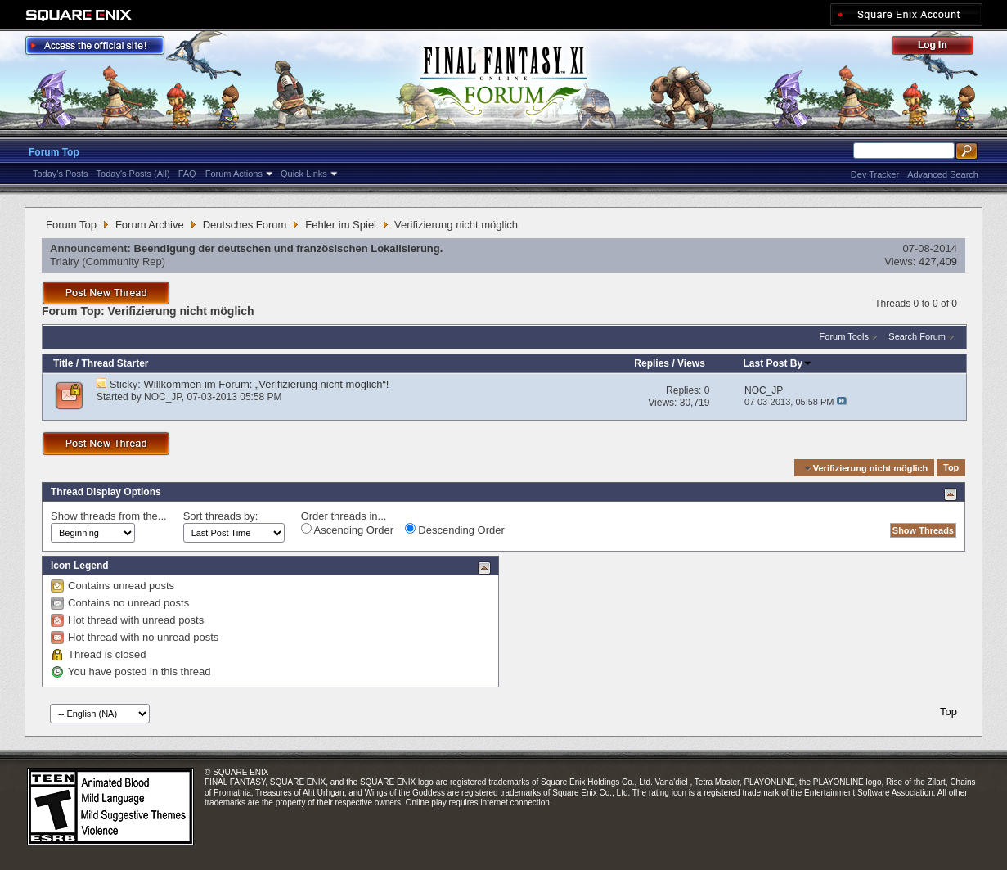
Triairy (64, 261)
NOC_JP (163, 397)
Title (63, 363)
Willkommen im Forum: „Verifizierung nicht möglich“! (266, 384)
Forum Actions (234, 173)
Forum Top (54, 152)
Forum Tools (844, 336)
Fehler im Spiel (340, 225)
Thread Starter (114, 363)
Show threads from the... (109, 516)
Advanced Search (942, 174)
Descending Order (455, 529)
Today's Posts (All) (133, 173)
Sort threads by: (220, 516)
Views (691, 363)
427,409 (938, 261)
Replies (651, 363)
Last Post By (777, 363)
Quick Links (304, 173)
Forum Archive (149, 225)
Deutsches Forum (245, 225)
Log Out (941, 48)
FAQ (187, 173)
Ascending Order (347, 529)
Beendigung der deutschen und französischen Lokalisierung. (288, 248)
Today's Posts (60, 173)
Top (951, 468)
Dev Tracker (875, 174)
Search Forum (917, 336)
